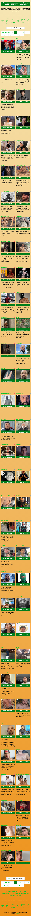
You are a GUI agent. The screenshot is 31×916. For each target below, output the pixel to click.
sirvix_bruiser (20, 622)
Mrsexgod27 (19, 698)
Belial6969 (3, 545)
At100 (17, 191)
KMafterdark (19, 419)
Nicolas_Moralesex (6, 749)
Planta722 (3, 89)
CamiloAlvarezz (5, 140)
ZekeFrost (19, 39)
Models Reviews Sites (23, 21)
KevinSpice (4, 115)
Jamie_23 (3, 343)
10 (10, 35)
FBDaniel (18, 292)
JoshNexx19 (19, 393)
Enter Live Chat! (7, 51)
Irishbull (18, 241)
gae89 (2, 64)
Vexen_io (18, 825)
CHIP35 (3, 368)
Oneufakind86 (20, 545)
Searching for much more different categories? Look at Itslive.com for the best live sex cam (15, 893)
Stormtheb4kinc (5, 216)
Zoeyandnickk (4, 825)
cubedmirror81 (5, 444)
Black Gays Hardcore (13, 21)
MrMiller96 (19, 596)
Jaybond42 (4, 419)
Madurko (3, 292)
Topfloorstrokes (5, 673)
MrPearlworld (4, 648)
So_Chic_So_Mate (5, 495)
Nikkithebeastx (5, 39)
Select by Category (18, 28)
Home (8, 28)
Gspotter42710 (5, 622)
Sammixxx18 (4, 800)
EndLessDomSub (5, 241)
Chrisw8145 (4, 469)
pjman (17, 368)
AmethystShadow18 (6, 850)
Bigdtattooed (19, 648)
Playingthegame (20, 165)
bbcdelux (18, 495)
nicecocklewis (4, 520)
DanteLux (18, 115)
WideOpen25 (4, 724)
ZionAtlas (3, 571)
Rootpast (3, 596)
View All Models (6, 32)
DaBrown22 (19, 469)
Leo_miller (19, 800)
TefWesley (19, 520)
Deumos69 (19, 343)
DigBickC (18, 749)
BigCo (2, 165)
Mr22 (17, 317)
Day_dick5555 (4, 267)
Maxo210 (18, 444)
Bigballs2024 (4, 317)
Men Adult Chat (28, 21)
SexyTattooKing (20, 89)
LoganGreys (4, 774)
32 (19, 35)
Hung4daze (19, 216)
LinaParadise (19, 64)
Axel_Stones (19, 850)
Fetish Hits (17, 913)
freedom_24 (19, 724)
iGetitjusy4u (19, 140)
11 (13, 35)
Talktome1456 (4, 698)
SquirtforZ (19, 571)
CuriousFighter (5, 191)
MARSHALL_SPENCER (22, 774)
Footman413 (19, 673)
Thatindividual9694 (6, 393)
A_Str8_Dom (19, 267)
